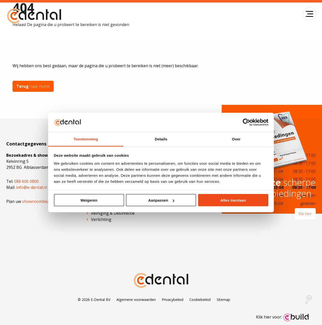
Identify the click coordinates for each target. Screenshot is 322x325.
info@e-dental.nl (31, 187)
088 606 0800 (26, 181)
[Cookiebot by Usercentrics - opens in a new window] (246, 122)
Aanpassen (161, 200)
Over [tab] (236, 139)
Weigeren (88, 200)
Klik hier (305, 213)
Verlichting (101, 219)
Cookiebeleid (200, 299)
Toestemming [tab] (85, 139)
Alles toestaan (233, 200)
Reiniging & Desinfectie (113, 213)
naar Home (33, 86)
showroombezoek (39, 201)
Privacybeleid (172, 299)
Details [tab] (161, 139)
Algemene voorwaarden (136, 299)
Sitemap (223, 299)
